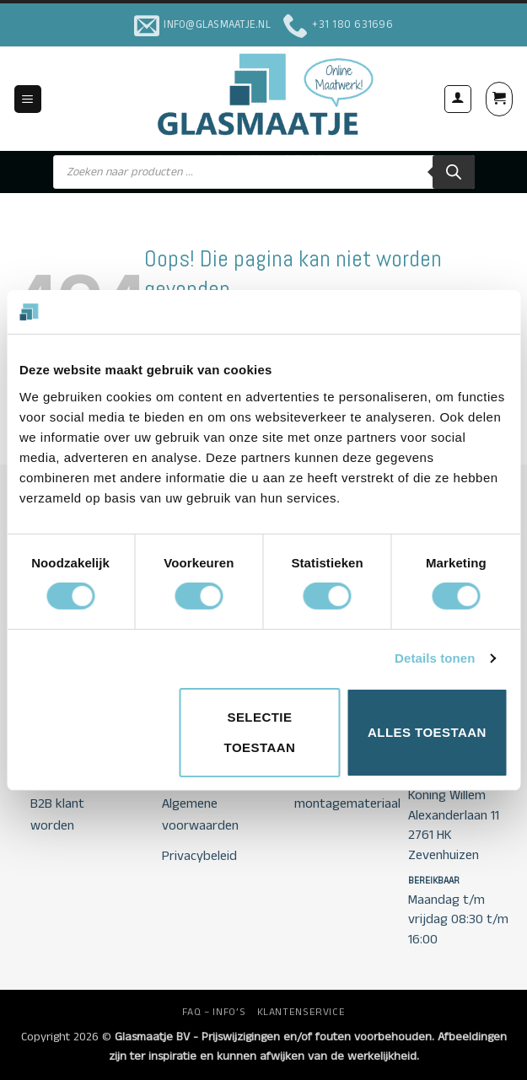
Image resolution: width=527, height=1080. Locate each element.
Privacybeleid (199, 856)
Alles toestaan (427, 732)
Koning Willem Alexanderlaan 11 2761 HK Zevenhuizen (453, 825)
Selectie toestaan (260, 732)
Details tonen (435, 658)
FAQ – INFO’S (213, 1012)
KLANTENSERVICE (301, 1012)
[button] (27, 99)
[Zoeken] (454, 172)
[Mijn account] (457, 98)
